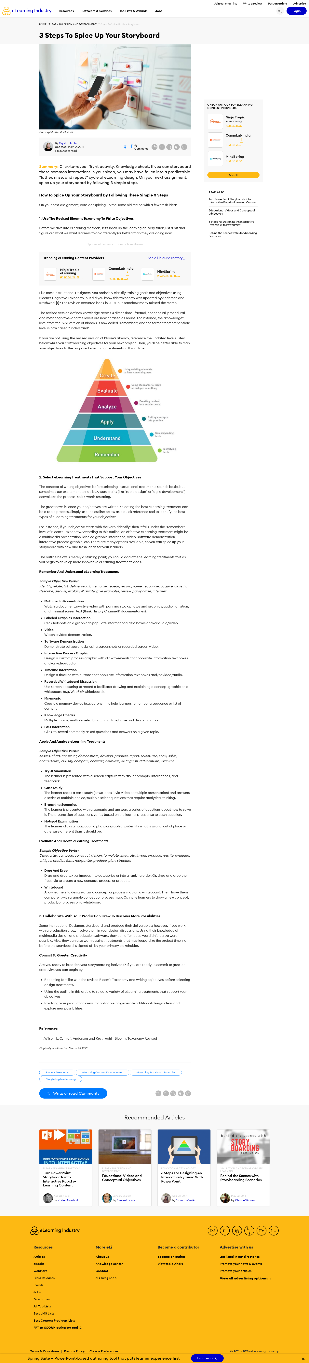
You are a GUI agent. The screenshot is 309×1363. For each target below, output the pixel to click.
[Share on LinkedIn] (169, 147)
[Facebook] (213, 1231)
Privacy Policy (74, 1351)
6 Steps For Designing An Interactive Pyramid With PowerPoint (231, 223)
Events (38, 1285)
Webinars (40, 1271)
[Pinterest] (261, 1231)
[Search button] (280, 11)
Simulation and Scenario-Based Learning (241, 1170)
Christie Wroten (245, 1200)
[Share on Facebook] (154, 147)
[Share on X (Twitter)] (162, 147)
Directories (42, 1299)
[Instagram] (274, 1231)
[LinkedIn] (237, 1231)
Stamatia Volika (186, 1200)
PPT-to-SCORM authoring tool (58, 1328)
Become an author (171, 1257)
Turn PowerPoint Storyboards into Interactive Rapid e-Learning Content (233, 200)
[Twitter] (225, 1231)
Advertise (299, 3)
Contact (102, 1271)
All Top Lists (42, 1306)
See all (233, 175)
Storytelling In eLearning (61, 1079)
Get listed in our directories (240, 1257)
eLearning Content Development (102, 1072)
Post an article (277, 3)
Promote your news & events (241, 1264)
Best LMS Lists (44, 1313)
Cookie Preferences (103, 1351)
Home (43, 24)
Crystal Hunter (68, 143)
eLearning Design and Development (73, 24)
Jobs (37, 1292)
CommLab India (121, 268)
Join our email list (225, 3)
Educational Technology (178, 1168)
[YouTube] (249, 1231)
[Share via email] (177, 147)
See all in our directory (167, 258)
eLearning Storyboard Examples (156, 1072)
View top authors (170, 1264)
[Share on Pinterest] (184, 147)
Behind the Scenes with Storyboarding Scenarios (233, 234)
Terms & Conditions (44, 1351)
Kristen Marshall (68, 1200)
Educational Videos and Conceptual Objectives (232, 212)
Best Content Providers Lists (54, 1320)
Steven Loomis (126, 1200)
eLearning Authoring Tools (62, 1168)
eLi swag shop (106, 1278)
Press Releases (44, 1278)
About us (102, 1257)
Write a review (252, 3)
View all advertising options (245, 1278)
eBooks (39, 1264)
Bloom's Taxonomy (57, 1072)
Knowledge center (109, 1264)
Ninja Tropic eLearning (69, 271)
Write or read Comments (73, 1093)
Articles (39, 1257)
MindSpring (166, 271)
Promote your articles (235, 1271)
